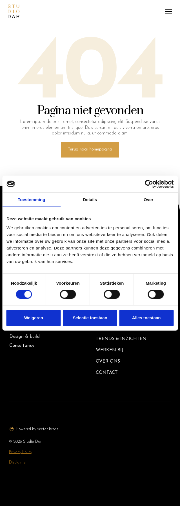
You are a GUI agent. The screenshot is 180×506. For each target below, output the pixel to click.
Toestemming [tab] (31, 199)
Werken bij (109, 350)
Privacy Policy (20, 452)
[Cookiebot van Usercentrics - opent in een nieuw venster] (149, 184)
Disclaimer (18, 462)
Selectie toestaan (90, 317)
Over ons (108, 361)
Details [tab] (90, 199)
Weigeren (33, 317)
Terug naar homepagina (90, 149)
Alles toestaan (146, 317)
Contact (107, 372)
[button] (168, 11)
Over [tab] (149, 199)
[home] (14, 12)
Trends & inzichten (121, 339)
